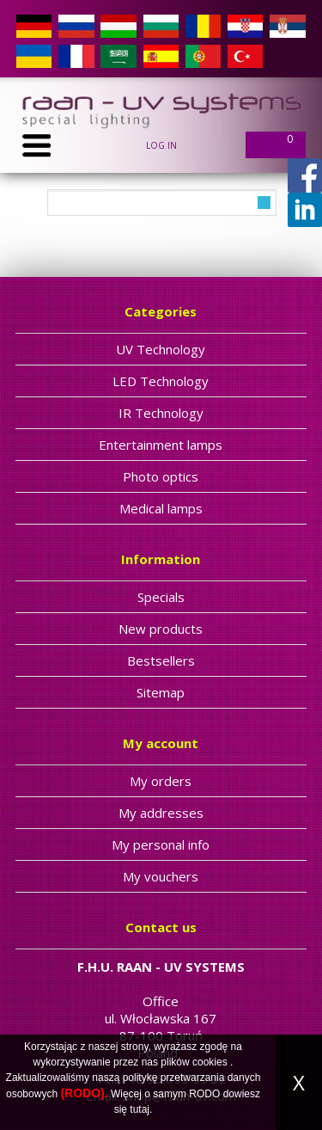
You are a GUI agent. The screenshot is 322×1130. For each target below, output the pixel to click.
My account (160, 743)
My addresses (161, 812)
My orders (160, 780)
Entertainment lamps (160, 444)
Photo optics (160, 476)
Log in (161, 145)
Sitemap (161, 692)
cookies (210, 1062)
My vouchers (160, 876)
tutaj (139, 1109)
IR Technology (161, 412)
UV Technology (160, 349)
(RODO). (83, 1093)
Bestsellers (161, 660)
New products (160, 628)
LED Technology (160, 381)
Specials (161, 596)
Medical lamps (161, 508)
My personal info (161, 844)
